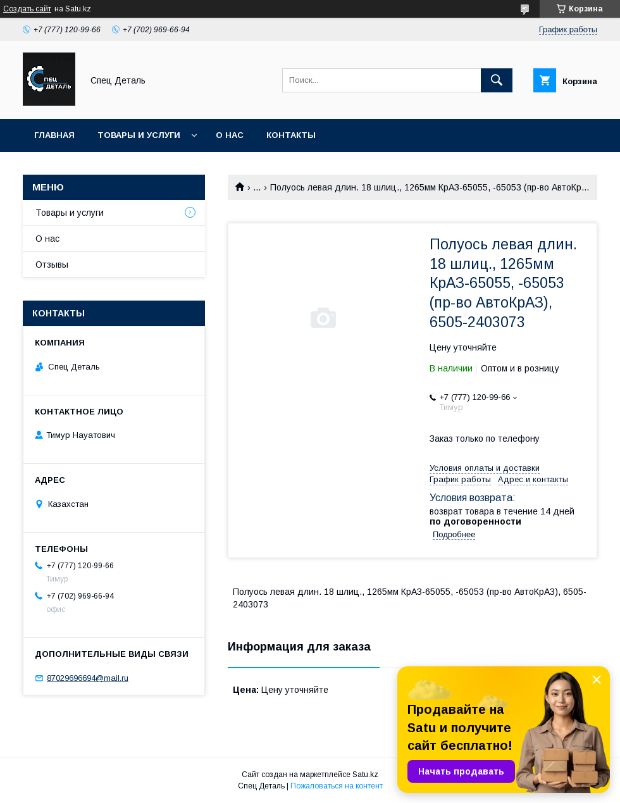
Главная (54, 135)
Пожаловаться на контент (336, 785)
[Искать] (496, 80)
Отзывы (51, 264)
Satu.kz (365, 774)
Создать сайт (27, 8)
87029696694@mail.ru (87, 678)
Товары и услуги (138, 135)
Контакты (291, 135)
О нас (230, 135)
